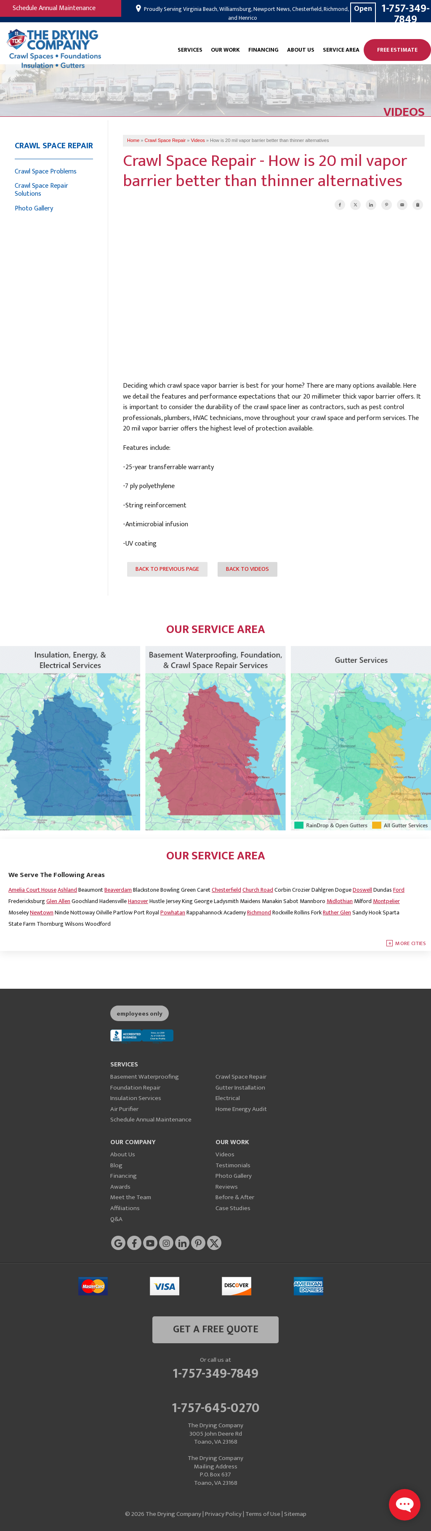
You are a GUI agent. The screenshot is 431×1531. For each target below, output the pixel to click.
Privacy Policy (223, 1514)
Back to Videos (247, 569)
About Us (300, 50)
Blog (116, 1165)
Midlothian (340, 901)
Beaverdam (118, 890)
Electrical (228, 1098)
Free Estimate (397, 50)
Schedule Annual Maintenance (54, 8)
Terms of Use (262, 1514)
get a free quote (215, 1329)
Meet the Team (130, 1197)
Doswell (362, 890)
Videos (225, 1154)
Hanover (138, 901)
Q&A (116, 1219)
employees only (139, 1013)
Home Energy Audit (241, 1109)
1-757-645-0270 (216, 1406)
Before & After (235, 1197)
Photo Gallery (34, 209)
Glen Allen (58, 901)
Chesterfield (226, 890)
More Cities (410, 943)
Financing (263, 50)
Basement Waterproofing (144, 1076)
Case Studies (233, 1208)
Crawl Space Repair (54, 145)
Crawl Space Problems (46, 172)
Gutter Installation (240, 1087)
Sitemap (295, 1514)
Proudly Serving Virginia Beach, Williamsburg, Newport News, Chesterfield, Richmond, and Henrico (246, 13)
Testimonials (233, 1165)
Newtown (41, 912)
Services (190, 50)
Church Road (257, 890)
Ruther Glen (337, 912)
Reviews (227, 1187)
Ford (398, 890)
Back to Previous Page (167, 569)
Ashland (67, 890)
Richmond (259, 912)
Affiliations (125, 1208)
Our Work (225, 50)
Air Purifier (124, 1109)
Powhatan (172, 912)
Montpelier (386, 901)
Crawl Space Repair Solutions (41, 190)
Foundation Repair (135, 1087)
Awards (120, 1187)
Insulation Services (135, 1098)
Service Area (341, 50)
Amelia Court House (32, 890)
